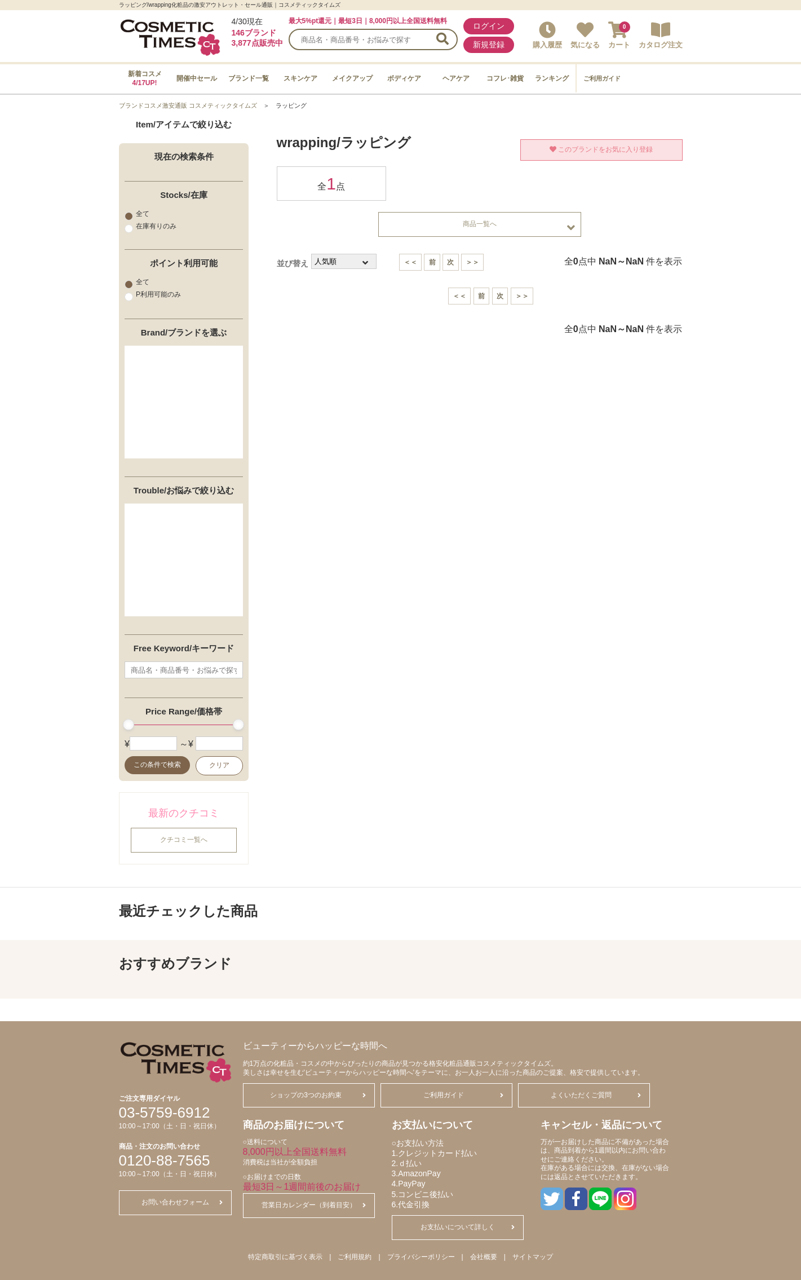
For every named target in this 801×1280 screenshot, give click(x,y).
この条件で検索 (156, 765)
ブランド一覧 (248, 78)
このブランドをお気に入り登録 (601, 149)
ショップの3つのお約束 (317, 1095)
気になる (585, 35)
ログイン (489, 25)
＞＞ (472, 262)
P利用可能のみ (153, 294)
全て (137, 214)
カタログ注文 (661, 35)
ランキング (552, 78)
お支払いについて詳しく (468, 1227)
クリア (219, 766)
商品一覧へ (519, 227)
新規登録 (489, 44)
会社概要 (483, 1257)
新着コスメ (145, 78)
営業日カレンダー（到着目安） (314, 1205)
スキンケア (300, 78)
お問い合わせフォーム (182, 1202)
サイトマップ (532, 1257)
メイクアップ (352, 78)
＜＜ (410, 262)
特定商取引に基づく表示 (285, 1257)
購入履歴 (547, 35)
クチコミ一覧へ (183, 840)
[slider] (128, 725)
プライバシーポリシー (421, 1257)
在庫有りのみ (150, 226)
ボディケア (404, 78)
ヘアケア (456, 78)
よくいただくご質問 (596, 1095)
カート (619, 35)
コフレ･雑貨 (505, 78)
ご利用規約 (354, 1257)
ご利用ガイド (602, 78)
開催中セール (196, 78)
